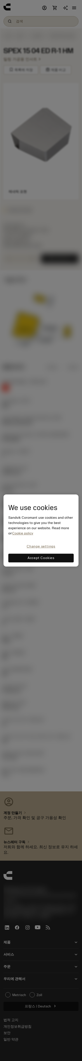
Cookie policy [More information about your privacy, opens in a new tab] (22, 533)
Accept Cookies (41, 558)
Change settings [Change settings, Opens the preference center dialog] (41, 546)
